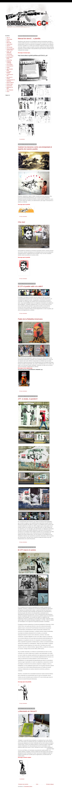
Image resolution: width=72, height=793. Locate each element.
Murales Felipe (10, 84)
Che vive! (21, 222)
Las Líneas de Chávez (9, 78)
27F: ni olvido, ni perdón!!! (28, 399)
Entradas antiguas (50, 784)
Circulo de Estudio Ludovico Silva (10, 49)
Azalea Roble (9, 39)
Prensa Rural (9, 85)
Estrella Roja (9, 60)
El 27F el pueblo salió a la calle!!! (30, 286)
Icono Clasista (9, 64)
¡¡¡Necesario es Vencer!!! (27, 711)
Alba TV (8, 37)
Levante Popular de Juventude (11, 80)
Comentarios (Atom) (28, 786)
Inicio (37, 784)
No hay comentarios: (23, 216)
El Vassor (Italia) (10, 55)
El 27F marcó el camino (27, 550)
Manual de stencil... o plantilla (29, 38)
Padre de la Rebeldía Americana (30, 319)
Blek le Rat (9, 42)
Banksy (8, 41)
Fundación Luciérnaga (9, 62)
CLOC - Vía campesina (9, 52)
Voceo (8, 91)
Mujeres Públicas (10, 82)
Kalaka (8, 67)
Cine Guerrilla (9, 47)
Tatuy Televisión (10, 90)
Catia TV (8, 45)
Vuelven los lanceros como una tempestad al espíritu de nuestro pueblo (35, 148)
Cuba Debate (9, 54)
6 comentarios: (22, 139)
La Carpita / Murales (9, 72)
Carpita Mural (9, 44)
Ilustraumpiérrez (10, 65)
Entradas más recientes (23, 784)
